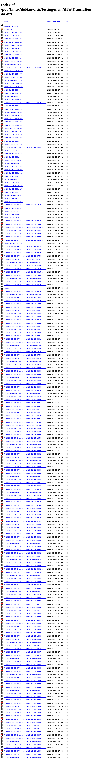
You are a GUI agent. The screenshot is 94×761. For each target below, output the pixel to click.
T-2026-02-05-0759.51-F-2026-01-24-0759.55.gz (25, 355)
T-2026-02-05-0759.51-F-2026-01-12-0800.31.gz (25, 463)
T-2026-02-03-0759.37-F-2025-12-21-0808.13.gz (25, 566)
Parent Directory (12, 26)
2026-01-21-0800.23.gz (14, 58)
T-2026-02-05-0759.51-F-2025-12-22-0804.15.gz (25, 674)
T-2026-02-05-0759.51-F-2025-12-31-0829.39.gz (25, 582)
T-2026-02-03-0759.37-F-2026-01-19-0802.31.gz (25, 313)
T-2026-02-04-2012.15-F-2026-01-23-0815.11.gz (25, 358)
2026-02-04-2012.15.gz (14, 243)
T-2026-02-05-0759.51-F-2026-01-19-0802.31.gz (25, 406)
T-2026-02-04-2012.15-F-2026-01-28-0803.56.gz (25, 307)
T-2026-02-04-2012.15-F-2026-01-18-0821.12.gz (25, 403)
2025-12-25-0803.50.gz (14, 135)
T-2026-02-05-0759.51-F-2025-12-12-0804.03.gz (25, 738)
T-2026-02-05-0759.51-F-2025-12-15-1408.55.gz (25, 719)
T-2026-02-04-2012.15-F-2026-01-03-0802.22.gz (25, 543)
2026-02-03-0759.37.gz (14, 64)
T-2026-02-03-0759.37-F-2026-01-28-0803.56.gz (25, 230)
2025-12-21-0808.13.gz (14, 36)
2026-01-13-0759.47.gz (14, 154)
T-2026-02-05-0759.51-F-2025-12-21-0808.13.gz (25, 671)
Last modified (53, 21)
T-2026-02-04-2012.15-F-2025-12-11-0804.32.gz (25, 748)
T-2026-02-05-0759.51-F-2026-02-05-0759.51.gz (25, 103)
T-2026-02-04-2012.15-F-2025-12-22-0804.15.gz (25, 661)
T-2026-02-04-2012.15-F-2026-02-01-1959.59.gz (25, 269)
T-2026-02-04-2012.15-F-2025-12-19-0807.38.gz (25, 690)
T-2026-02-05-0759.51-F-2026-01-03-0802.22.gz (25, 546)
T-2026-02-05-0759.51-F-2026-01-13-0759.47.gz (25, 460)
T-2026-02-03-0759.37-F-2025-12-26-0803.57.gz (25, 530)
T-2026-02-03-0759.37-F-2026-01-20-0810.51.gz (25, 291)
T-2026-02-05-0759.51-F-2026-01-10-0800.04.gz (25, 473)
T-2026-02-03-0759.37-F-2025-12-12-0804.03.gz (25, 665)
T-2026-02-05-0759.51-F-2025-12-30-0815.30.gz (25, 594)
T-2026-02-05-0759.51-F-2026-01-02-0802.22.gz (25, 556)
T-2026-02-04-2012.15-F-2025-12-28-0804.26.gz (25, 601)
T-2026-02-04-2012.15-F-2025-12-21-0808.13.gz (25, 658)
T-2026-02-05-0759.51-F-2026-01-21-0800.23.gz (25, 387)
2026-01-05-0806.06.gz (14, 125)
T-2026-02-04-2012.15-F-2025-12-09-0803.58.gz (25, 757)
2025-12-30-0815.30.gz (14, 128)
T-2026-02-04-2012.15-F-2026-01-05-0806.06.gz (25, 524)
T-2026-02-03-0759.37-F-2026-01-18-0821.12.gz (25, 329)
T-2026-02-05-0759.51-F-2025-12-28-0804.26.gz (25, 607)
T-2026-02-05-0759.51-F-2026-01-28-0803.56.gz (25, 323)
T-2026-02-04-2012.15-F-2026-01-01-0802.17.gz (25, 569)
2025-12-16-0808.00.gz (14, 170)
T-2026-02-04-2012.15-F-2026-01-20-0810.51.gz (25, 390)
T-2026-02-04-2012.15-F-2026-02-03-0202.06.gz (25, 259)
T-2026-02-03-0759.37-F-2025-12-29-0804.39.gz (25, 499)
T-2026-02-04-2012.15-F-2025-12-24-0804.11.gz (25, 639)
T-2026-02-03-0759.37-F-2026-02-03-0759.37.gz (25, 67)
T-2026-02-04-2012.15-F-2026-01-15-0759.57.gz (25, 431)
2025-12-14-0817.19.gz (14, 192)
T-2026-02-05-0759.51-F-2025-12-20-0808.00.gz (25, 687)
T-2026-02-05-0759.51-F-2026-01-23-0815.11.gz (25, 364)
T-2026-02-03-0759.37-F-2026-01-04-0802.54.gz (25, 435)
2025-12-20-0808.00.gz (14, 141)
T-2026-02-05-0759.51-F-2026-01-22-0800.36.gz (25, 384)
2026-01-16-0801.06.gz (14, 157)
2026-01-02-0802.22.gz (14, 211)
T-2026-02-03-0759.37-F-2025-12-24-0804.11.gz (25, 550)
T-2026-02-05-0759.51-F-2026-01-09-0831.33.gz (25, 483)
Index (6, 288)
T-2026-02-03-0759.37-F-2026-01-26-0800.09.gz (25, 237)
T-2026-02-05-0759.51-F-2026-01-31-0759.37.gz (25, 294)
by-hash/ (8, 29)
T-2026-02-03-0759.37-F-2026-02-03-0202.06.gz (25, 147)
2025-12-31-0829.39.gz (14, 83)
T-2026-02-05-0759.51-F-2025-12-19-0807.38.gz (25, 697)
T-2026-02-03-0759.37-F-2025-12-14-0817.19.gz (25, 645)
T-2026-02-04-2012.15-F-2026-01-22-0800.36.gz (25, 371)
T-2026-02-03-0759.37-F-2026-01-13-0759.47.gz (25, 361)
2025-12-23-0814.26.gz (14, 202)
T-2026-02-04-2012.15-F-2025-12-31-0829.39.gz (25, 572)
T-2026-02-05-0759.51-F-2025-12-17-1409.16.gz (25, 709)
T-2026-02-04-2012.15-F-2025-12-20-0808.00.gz (25, 677)
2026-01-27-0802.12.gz (14, 42)
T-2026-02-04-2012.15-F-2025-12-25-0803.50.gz (25, 626)
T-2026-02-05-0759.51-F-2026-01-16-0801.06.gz (25, 419)
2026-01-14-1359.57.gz (14, 74)
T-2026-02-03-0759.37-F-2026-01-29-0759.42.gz (25, 227)
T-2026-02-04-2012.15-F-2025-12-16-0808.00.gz (25, 716)
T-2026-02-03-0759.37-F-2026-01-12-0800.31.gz (25, 368)
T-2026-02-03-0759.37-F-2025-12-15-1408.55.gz (25, 636)
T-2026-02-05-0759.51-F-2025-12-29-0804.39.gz (25, 598)
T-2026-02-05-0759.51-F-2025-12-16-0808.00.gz (25, 722)
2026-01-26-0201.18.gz (14, 144)
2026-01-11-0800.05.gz (14, 45)
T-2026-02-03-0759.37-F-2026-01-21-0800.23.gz (25, 281)
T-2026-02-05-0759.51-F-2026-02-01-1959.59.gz (25, 275)
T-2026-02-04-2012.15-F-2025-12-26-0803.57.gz (25, 617)
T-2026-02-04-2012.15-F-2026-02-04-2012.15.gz (25, 246)
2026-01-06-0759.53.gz (14, 87)
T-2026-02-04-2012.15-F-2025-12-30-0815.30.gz (25, 585)
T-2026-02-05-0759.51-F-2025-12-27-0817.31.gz (25, 610)
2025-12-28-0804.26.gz (14, 122)
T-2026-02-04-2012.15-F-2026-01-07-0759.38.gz (25, 505)
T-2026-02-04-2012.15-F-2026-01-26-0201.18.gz (25, 336)
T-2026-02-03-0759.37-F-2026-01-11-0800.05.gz (25, 374)
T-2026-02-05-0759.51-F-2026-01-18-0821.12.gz (25, 409)
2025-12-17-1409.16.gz (14, 109)
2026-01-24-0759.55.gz (14, 218)
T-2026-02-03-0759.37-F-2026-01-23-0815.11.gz (25, 272)
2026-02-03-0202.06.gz (14, 106)
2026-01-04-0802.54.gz (14, 77)
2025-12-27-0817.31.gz (14, 51)
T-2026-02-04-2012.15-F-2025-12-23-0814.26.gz (25, 649)
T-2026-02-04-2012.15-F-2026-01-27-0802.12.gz (25, 310)
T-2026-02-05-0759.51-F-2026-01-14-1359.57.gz (25, 444)
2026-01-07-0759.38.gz (14, 112)
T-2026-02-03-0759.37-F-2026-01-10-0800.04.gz (25, 380)
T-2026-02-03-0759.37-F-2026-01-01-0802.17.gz (25, 486)
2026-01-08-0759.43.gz (14, 214)
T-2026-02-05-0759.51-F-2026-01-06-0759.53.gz (25, 521)
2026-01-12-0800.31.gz (14, 48)
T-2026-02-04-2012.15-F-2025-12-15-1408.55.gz (25, 713)
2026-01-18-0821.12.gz (14, 96)
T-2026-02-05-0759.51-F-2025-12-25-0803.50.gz (25, 629)
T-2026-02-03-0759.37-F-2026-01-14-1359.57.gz (25, 352)
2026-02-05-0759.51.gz (14, 99)
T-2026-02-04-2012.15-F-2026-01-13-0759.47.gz (25, 447)
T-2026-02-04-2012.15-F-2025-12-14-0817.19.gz (25, 728)
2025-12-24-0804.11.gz (14, 179)
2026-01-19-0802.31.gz (14, 173)
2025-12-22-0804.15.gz (14, 150)
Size (67, 21)
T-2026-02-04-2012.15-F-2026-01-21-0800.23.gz (25, 377)
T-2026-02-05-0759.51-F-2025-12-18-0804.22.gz (25, 703)
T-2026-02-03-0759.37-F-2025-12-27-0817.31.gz (25, 518)
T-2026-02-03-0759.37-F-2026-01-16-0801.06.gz (25, 339)
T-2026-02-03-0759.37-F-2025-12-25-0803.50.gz (25, 540)
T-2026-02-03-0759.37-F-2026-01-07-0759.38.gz (25, 422)
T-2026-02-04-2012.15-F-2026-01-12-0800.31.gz (25, 451)
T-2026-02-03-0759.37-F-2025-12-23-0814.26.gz (25, 559)
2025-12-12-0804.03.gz (14, 131)
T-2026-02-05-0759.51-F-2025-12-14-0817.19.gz (25, 725)
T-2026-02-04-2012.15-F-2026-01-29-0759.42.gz (25, 301)
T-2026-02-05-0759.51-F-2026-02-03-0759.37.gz (25, 256)
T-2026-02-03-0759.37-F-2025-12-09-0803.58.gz (25, 684)
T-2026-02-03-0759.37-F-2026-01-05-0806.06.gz (25, 428)
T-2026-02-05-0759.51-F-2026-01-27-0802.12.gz (25, 326)
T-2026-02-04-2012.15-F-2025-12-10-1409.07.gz (25, 754)
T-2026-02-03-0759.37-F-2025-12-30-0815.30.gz (25, 495)
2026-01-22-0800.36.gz (14, 115)
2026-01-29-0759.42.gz (14, 71)
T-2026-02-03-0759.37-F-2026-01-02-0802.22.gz (25, 479)
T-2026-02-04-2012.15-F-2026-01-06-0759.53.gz (25, 511)
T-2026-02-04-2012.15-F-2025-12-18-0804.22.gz (25, 700)
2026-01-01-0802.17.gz (14, 189)
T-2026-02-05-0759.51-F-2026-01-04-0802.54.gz (25, 537)
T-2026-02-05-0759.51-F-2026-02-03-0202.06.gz (25, 262)
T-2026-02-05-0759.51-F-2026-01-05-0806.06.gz (25, 534)
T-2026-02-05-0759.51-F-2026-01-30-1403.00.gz (25, 304)
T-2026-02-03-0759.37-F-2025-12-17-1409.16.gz (25, 620)
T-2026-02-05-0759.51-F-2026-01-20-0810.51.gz (25, 396)
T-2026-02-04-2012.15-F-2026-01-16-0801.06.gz (25, 412)
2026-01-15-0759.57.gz (14, 208)
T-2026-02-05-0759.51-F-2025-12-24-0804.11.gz (25, 642)
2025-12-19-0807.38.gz (14, 166)
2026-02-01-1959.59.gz (14, 186)
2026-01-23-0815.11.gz (14, 163)
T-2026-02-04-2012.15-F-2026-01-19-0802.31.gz (25, 400)
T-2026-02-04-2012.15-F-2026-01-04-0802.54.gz (25, 527)
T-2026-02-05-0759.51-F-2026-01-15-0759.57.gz (25, 441)
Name (6, 21)
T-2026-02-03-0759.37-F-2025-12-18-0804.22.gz (25, 614)
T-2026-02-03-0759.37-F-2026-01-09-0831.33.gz (25, 393)
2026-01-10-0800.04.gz (14, 90)
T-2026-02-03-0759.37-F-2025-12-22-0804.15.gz (25, 562)
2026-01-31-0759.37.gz (14, 195)
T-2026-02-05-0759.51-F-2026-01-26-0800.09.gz (25, 332)
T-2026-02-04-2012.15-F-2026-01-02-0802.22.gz (25, 553)
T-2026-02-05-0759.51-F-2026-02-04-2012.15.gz (25, 253)
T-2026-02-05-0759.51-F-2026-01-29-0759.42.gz (25, 320)
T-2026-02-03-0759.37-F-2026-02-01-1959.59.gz (25, 205)
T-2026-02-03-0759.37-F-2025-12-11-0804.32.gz (25, 668)
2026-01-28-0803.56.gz (14, 55)
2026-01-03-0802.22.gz (14, 198)
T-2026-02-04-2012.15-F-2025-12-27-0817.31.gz (25, 604)
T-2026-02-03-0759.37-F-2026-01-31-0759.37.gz (25, 221)
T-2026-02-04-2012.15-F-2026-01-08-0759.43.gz (25, 492)
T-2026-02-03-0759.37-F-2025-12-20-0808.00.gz (25, 578)
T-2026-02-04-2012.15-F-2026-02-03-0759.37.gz (25, 249)
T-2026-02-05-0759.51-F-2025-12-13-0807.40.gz (25, 732)
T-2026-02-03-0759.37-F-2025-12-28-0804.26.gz (25, 508)
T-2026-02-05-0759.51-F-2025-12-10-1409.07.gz (25, 751)
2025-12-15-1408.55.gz (14, 32)
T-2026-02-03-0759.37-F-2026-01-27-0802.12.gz (25, 234)
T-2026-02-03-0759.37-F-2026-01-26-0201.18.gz (25, 240)
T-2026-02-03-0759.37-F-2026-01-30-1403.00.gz (25, 224)
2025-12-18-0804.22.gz (14, 176)
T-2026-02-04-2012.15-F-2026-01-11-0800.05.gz (25, 457)
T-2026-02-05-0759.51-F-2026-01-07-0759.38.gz (25, 515)
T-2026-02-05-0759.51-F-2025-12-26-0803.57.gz (25, 623)
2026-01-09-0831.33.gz (14, 138)
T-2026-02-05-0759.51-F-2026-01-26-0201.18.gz (25, 342)
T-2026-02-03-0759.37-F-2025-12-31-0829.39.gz (25, 489)
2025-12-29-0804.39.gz (14, 39)
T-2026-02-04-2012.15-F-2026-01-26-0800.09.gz (25, 317)
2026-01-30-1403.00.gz (14, 119)
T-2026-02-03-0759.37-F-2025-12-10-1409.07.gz (25, 681)
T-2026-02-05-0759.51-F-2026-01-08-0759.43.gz (25, 502)
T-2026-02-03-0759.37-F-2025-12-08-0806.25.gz (25, 693)
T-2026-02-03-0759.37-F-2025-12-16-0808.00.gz (25, 633)
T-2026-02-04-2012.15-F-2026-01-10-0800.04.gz (25, 467)
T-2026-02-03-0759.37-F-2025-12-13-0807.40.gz (25, 652)
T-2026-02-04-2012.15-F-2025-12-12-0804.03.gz (25, 741)
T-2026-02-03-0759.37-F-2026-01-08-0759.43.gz (25, 416)
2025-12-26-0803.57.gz (14, 182)
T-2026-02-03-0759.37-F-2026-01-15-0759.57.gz (25, 348)
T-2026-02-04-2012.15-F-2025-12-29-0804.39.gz (25, 588)
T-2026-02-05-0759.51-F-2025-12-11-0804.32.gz (25, 744)
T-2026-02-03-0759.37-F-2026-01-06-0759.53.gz (25, 425)
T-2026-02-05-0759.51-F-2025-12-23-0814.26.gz (25, 655)
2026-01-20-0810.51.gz (14, 160)
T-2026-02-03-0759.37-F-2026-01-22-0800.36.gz (25, 278)
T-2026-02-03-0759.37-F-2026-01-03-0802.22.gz (25, 454)
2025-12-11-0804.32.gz (14, 93)
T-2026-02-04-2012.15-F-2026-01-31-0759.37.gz (25, 285)
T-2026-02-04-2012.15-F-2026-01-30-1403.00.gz (25, 297)
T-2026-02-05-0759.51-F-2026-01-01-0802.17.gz (25, 575)
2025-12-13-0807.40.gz (14, 80)
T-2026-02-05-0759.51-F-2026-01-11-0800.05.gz (25, 470)
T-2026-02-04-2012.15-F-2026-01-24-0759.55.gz (25, 345)
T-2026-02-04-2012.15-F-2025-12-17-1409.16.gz (25, 706)
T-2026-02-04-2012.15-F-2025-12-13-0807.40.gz (25, 735)
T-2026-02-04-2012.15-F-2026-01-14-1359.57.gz (25, 438)
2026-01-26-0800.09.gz (14, 61)
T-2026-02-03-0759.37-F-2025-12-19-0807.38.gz (25, 591)
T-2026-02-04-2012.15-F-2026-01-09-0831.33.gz (25, 476)
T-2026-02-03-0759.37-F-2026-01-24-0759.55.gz (25, 265)
